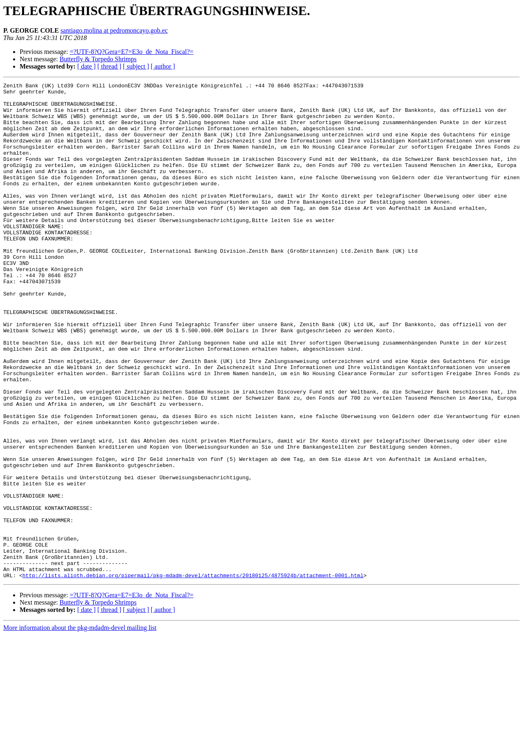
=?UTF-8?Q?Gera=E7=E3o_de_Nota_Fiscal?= (132, 51)
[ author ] (163, 66)
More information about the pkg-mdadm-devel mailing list (79, 726)
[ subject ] (136, 66)
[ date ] (86, 66)
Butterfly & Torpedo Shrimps (98, 59)
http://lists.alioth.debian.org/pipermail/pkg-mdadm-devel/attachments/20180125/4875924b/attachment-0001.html (193, 674)
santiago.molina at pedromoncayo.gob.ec (114, 30)
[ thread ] (109, 66)
